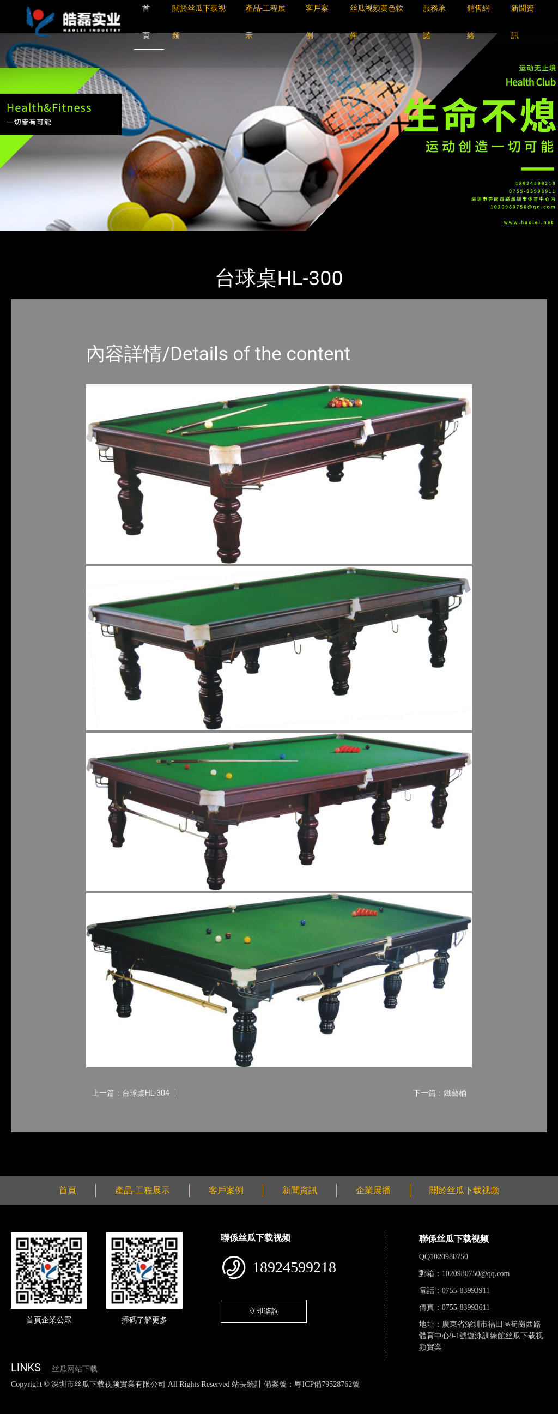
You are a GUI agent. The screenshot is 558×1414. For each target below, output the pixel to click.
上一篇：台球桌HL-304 (130, 1093)
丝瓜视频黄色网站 (133, 1395)
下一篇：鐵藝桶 (439, 1093)
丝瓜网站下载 (75, 1369)
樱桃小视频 (500, 1395)
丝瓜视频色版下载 (65, 1395)
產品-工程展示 (76, 238)
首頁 (30, 238)
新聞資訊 (299, 1190)
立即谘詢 (263, 1311)
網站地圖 (16, 1395)
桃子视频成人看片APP (67, 1407)
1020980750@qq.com (476, 1274)
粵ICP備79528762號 (327, 1384)
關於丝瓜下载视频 (464, 1190)
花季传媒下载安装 (318, 1395)
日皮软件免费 (453, 1395)
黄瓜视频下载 (191, 1395)
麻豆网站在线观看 (251, 1395)
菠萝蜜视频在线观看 (390, 1395)
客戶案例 (226, 1190)
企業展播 (373, 1190)
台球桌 (126, 238)
